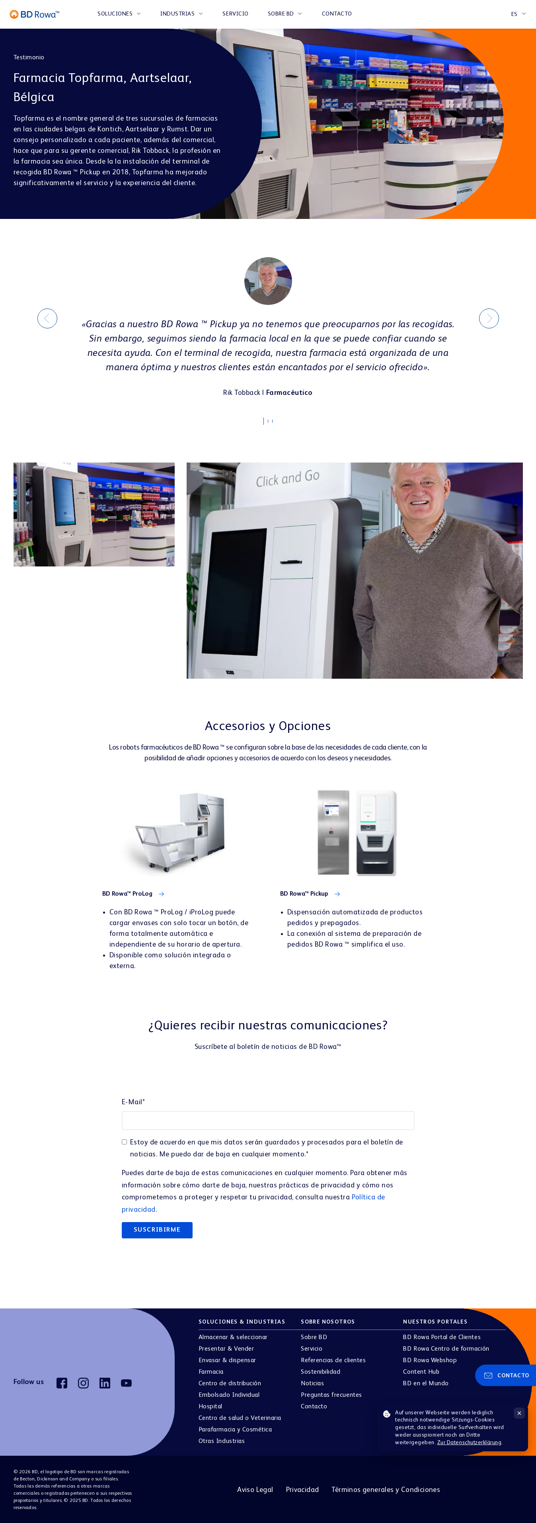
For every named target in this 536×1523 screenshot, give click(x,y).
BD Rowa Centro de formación (446, 1348)
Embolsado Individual (229, 1394)
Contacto (337, 14)
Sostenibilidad (320, 1371)
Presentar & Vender (226, 1348)
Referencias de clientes (333, 1359)
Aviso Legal (255, 1488)
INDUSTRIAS (177, 14)
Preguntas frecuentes (331, 1394)
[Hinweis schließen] (519, 1413)
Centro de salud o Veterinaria (240, 1417)
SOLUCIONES (115, 14)
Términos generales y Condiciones (385, 1488)
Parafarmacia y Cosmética (235, 1428)
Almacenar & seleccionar (233, 1336)
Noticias (312, 1382)
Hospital (210, 1405)
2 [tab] (272, 422)
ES (514, 14)
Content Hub (421, 1371)
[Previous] (47, 318)
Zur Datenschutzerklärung (469, 1442)
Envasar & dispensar (227, 1359)
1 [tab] (267, 420)
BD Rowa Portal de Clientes (442, 1336)
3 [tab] (276, 422)
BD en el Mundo (425, 1382)
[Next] (489, 318)
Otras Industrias (222, 1440)
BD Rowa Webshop (430, 1359)
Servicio (235, 14)
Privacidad (302, 1488)
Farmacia (211, 1371)
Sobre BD (281, 14)
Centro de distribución (230, 1382)
